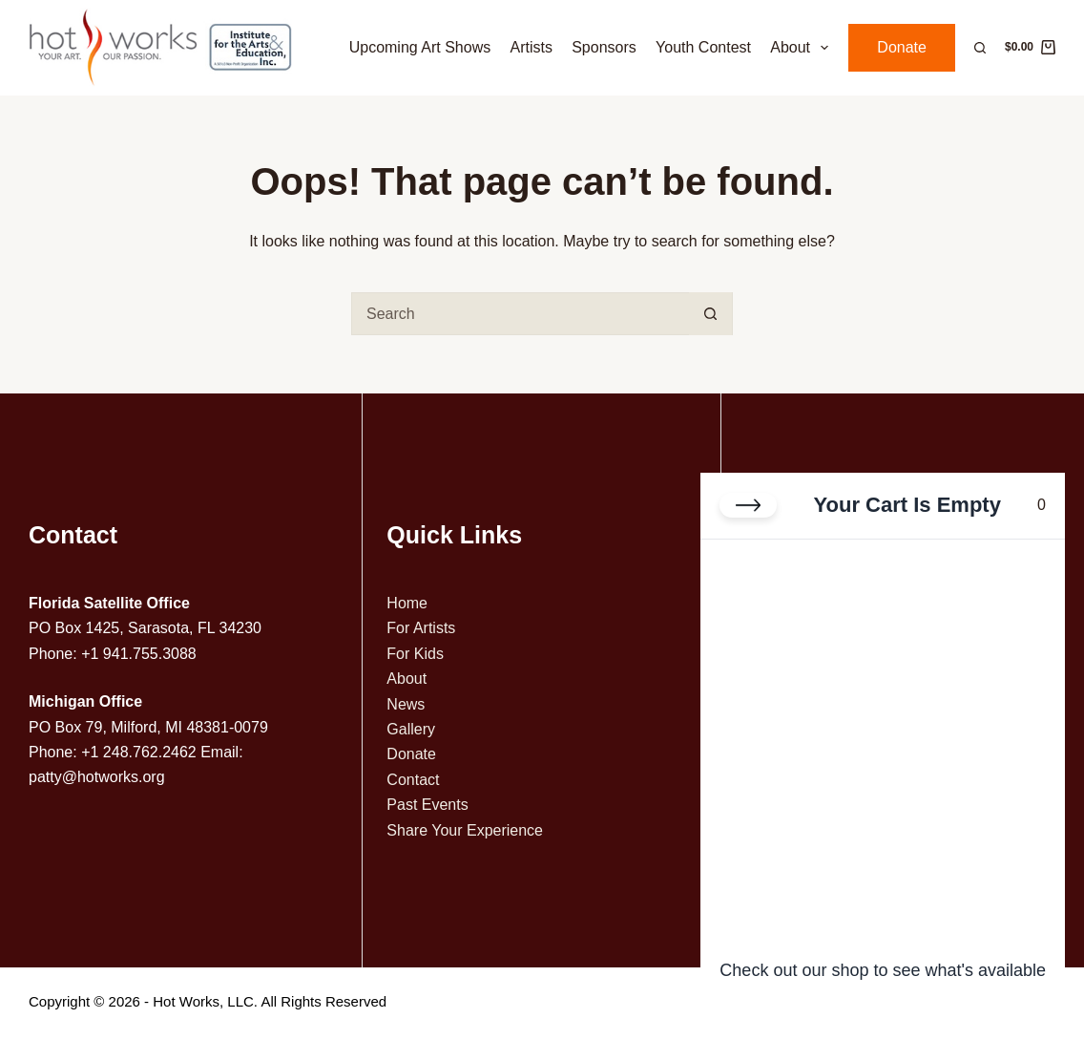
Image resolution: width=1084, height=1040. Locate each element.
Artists (531, 47)
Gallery (410, 729)
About (803, 47)
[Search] (980, 47)
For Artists (420, 628)
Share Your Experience (464, 830)
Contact (412, 780)
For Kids (415, 654)
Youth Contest (703, 47)
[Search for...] (520, 313)
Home (406, 603)
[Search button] (710, 313)
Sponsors (604, 47)
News (405, 704)
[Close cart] (748, 505)
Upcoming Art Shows (420, 47)
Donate (902, 47)
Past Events (427, 804)
